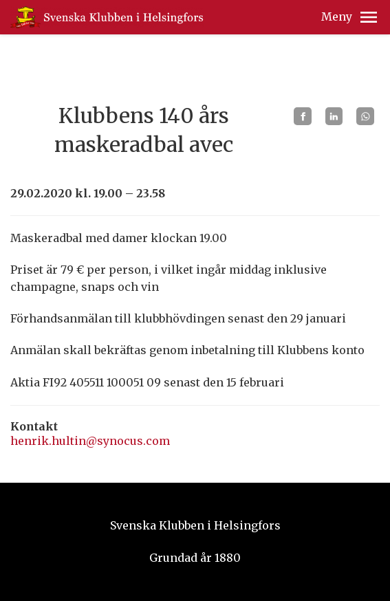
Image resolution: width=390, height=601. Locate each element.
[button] (369, 17)
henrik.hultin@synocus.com (90, 441)
